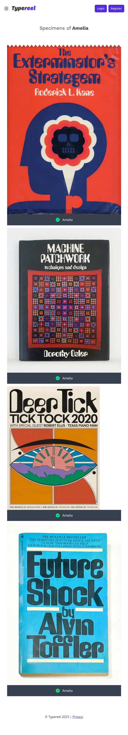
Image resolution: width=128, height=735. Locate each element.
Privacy (78, 717)
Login (101, 8)
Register (116, 8)
